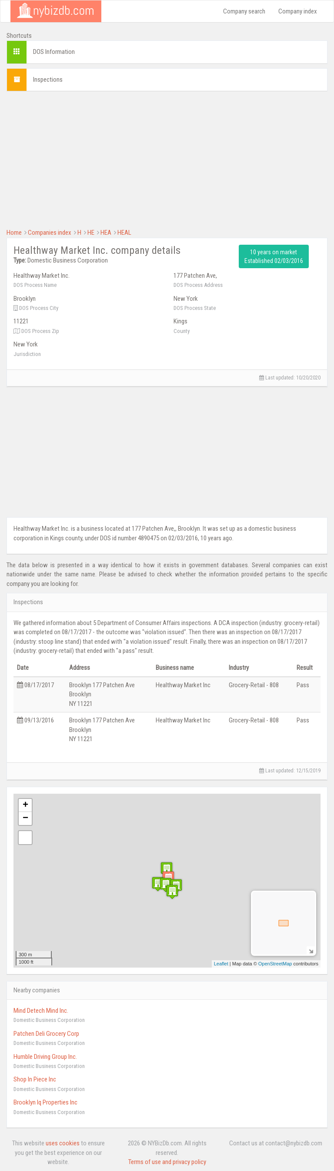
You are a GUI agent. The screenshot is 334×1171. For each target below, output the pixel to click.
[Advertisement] (167, 159)
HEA (105, 232)
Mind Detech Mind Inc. (40, 1011)
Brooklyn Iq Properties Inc (45, 1102)
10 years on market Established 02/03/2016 (273, 256)
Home (14, 232)
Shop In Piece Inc (34, 1079)
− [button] (25, 818)
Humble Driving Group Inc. (45, 1057)
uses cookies (63, 1143)
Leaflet (221, 963)
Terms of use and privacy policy (167, 1162)
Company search (244, 11)
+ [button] (25, 805)
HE (90, 232)
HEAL (124, 232)
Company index (297, 11)
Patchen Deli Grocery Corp (46, 1034)
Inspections (48, 79)
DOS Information (54, 52)
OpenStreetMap (275, 963)
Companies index (49, 232)
